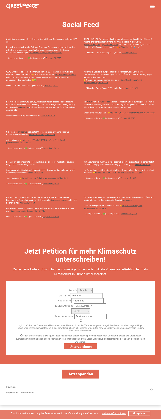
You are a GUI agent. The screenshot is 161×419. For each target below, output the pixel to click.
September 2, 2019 (51, 216)
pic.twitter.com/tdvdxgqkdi (95, 208)
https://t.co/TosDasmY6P (51, 53)
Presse (11, 387)
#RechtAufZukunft (36, 135)
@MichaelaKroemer (92, 44)
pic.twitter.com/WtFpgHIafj (56, 178)
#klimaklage (23, 107)
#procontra (127, 200)
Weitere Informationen (114, 413)
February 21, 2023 (53, 58)
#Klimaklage (34, 53)
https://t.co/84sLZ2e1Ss (120, 113)
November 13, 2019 (129, 214)
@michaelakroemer (59, 200)
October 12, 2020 (48, 115)
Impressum (12, 392)
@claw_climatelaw (110, 44)
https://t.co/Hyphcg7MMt (131, 80)
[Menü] (152, 6)
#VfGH (90, 102)
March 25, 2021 (51, 85)
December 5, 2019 (51, 148)
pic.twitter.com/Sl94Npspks (143, 113)
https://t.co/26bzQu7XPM (34, 140)
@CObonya (22, 132)
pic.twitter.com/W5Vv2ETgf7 (130, 173)
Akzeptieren (139, 413)
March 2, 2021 (132, 88)
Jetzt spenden (80, 374)
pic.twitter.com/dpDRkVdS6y (18, 143)
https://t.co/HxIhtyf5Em (132, 205)
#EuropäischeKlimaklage (65, 74)
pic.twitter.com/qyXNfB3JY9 (96, 83)
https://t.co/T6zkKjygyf (55, 140)
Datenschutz (27, 392)
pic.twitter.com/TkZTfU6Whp (33, 211)
